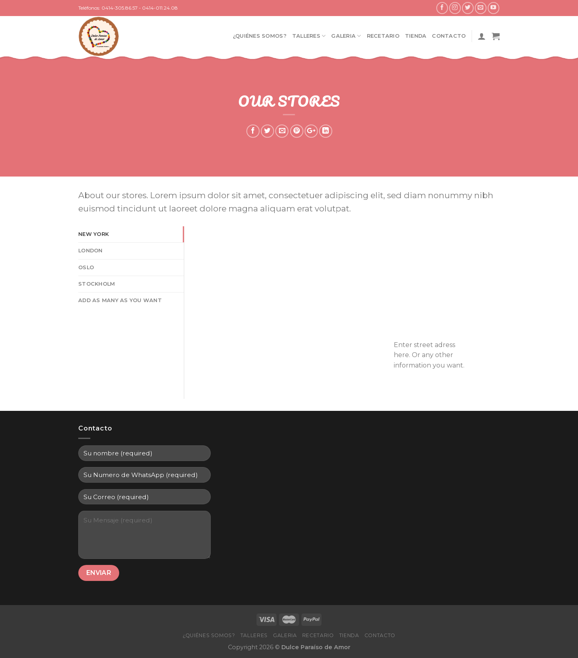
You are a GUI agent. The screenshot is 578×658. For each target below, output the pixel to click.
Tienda (416, 36)
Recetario (383, 36)
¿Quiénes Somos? (260, 36)
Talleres (309, 36)
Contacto (449, 36)
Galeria (346, 36)
